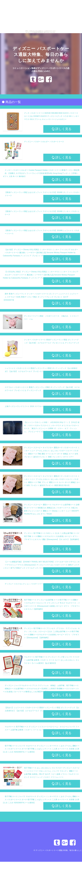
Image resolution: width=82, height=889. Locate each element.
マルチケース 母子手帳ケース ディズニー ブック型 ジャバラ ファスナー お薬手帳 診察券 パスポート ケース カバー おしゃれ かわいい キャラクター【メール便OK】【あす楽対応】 (52, 660)
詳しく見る (62, 129)
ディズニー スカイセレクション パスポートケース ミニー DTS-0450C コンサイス (37, 584)
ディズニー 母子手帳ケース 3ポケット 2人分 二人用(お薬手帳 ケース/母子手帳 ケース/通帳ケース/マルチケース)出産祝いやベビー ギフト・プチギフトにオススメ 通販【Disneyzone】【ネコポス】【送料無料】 (52, 536)
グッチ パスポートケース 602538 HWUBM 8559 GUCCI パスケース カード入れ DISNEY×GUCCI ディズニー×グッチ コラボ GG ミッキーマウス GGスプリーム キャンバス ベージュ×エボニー (51, 116)
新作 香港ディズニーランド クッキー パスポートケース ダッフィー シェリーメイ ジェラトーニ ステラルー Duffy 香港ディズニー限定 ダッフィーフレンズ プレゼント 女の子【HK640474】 (40, 297)
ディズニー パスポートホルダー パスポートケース (44, 142)
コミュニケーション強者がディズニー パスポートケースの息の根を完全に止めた (41, 72)
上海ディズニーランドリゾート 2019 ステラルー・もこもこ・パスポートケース (36, 406)
